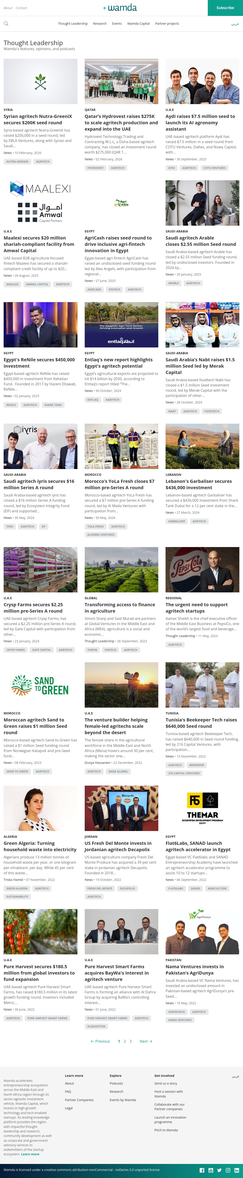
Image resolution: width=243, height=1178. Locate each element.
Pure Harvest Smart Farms (47, 1018)
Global (91, 598)
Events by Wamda (123, 1100)
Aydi (171, 168)
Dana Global (118, 771)
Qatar (90, 110)
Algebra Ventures (100, 535)
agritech (43, 162)
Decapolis (127, 888)
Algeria (10, 836)
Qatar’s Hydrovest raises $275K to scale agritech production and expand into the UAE (121, 122)
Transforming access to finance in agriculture (120, 607)
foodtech (211, 411)
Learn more (30, 1154)
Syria (8, 110)
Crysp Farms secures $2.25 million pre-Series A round (33, 607)
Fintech (114, 289)
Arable (173, 283)
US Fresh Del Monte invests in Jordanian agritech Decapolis (118, 846)
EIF (44, 526)
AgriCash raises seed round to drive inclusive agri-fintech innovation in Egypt (118, 244)
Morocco (93, 474)
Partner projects (167, 23)
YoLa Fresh (95, 526)
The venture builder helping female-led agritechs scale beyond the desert (116, 726)
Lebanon (173, 474)
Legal (69, 1108)
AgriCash (94, 289)
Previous (102, 1041)
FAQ (68, 1091)
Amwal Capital (37, 284)
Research (100, 23)
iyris (9, 526)
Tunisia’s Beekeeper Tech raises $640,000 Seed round (201, 723)
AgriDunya (176, 1012)
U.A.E (170, 110)
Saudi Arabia (177, 231)
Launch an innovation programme (170, 1119)
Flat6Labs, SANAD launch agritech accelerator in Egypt (198, 846)
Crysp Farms (15, 650)
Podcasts (116, 1083)
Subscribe (225, 7)
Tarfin (92, 650)
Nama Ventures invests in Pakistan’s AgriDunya (195, 969)
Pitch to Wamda (166, 1130)
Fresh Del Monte (99, 888)
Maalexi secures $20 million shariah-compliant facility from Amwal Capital (39, 244)
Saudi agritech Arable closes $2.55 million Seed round (201, 241)
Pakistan (173, 960)
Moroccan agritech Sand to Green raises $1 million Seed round (35, 726)
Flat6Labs (175, 888)
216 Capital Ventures (184, 773)
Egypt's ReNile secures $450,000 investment (39, 363)
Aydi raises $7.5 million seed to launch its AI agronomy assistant (200, 122)
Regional (174, 598)
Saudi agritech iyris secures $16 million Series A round (39, 484)
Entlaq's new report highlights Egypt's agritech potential (119, 363)
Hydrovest (95, 168)
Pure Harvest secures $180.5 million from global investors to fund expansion (39, 972)
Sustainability (17, 897)
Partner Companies (79, 1100)
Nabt (172, 411)
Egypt (90, 231)
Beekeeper (196, 765)
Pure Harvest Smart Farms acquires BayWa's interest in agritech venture (117, 972)
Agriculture (217, 888)
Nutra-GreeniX (17, 162)
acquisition (96, 1026)
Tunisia (172, 713)
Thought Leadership (73, 23)
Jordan (91, 836)
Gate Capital (41, 650)
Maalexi (12, 284)
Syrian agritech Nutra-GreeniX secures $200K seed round (38, 119)
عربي (235, 23)
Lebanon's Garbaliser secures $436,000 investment (199, 484)
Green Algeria (17, 888)
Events (117, 23)
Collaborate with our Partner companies (169, 1106)
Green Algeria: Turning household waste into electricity (40, 846)
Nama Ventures (179, 1020)
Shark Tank (53, 405)
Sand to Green (17, 771)
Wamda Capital (138, 23)
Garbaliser (176, 521)
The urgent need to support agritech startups (197, 607)
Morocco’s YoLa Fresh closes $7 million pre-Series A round (119, 484)
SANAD (195, 888)
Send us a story (165, 1083)
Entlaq (92, 400)
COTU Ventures (214, 168)
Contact (21, 8)
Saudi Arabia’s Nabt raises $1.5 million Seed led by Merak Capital (200, 366)
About (8, 8)
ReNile (11, 405)
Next (144, 1041)
